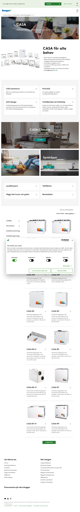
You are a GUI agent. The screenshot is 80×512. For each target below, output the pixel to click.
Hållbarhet (7, 477)
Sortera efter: (60, 216)
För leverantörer (45, 473)
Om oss (6, 465)
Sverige (67, 9)
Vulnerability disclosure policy (40, 508)
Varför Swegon (8, 480)
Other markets (68, 4)
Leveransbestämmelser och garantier (51, 470)
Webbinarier (44, 480)
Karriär (54, 9)
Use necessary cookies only (39, 270)
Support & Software (9, 475)
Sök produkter (34, 10)
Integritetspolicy (8, 508)
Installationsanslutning (13, 234)
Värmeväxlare (13, 229)
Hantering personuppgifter (25, 508)
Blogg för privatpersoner (47, 477)
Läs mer (55, 73)
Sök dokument (46, 10)
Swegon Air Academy (47, 485)
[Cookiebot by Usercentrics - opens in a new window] (62, 240)
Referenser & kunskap (10, 473)
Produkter (7, 470)
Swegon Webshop (46, 465)
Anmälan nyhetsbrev (47, 482)
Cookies (16, 508)
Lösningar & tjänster (10, 468)
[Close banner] (72, 240)
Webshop (60, 9)
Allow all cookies (62, 270)
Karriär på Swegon (46, 468)
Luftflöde (13, 224)
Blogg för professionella (47, 475)
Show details (66, 266)
